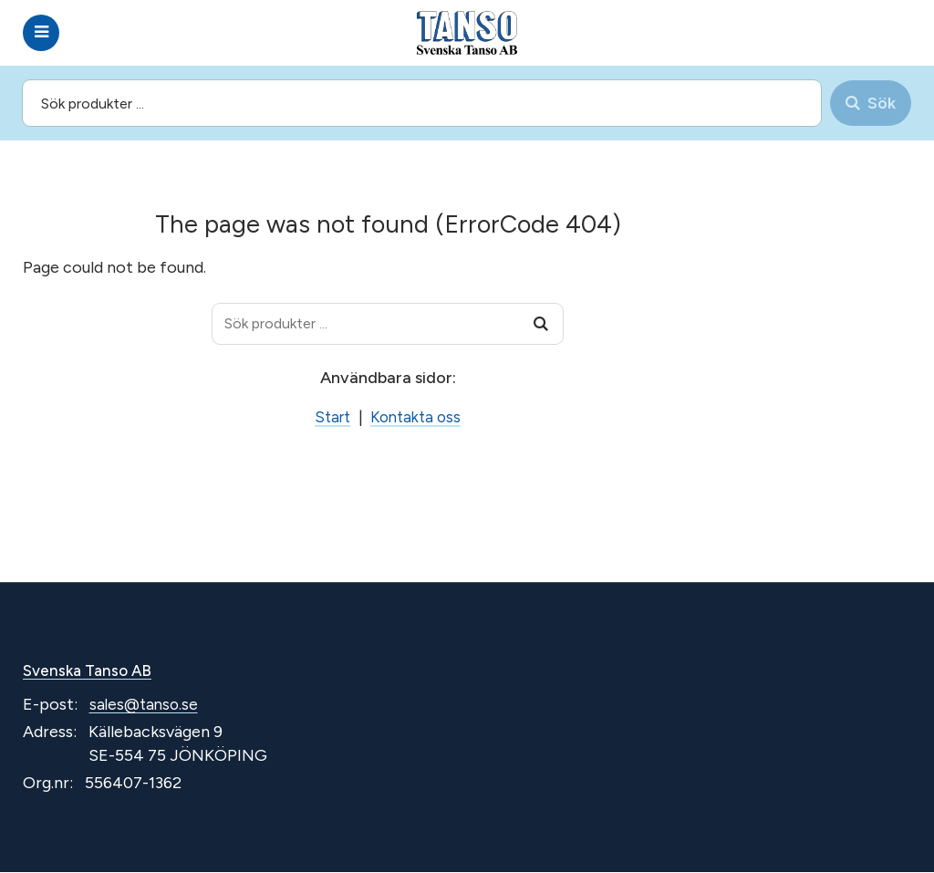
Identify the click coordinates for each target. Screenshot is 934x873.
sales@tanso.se (145, 706)
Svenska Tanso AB (91, 671)
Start (329, 417)
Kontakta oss (416, 417)
